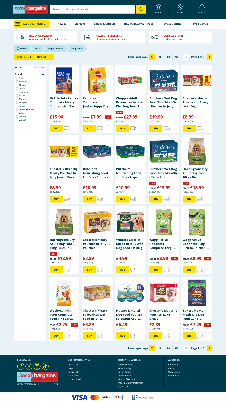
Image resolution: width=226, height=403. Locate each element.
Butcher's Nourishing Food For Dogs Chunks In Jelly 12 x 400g (95, 173)
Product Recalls (75, 379)
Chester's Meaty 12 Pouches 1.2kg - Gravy (163, 315)
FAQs (70, 368)
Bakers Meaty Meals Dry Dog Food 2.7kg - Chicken (193, 315)
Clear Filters (39, 67)
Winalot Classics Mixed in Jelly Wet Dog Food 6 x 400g (129, 244)
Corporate (173, 364)
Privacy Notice (125, 372)
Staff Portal (173, 375)
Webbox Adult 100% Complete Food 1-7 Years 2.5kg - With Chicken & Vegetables (61, 315)
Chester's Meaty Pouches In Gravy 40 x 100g (195, 102)
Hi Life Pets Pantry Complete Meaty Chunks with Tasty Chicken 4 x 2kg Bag (64, 102)
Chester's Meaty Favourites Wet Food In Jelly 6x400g (95, 315)
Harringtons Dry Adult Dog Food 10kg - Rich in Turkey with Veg (195, 173)
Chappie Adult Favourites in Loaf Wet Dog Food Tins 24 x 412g (130, 102)
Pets (37, 48)
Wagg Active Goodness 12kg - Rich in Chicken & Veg (196, 244)
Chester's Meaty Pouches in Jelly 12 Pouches (96, 244)
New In (62, 23)
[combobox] (98, 9)
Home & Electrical (172, 23)
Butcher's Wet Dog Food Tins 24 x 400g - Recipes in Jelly (163, 102)
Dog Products (55, 48)
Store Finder (73, 375)
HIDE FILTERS (24, 57)
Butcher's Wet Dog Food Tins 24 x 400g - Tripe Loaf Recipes (163, 173)
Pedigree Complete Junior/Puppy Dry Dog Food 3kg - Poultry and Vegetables (95, 102)
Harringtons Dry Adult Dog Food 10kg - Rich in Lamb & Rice (62, 244)
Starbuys (80, 23)
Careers (171, 368)
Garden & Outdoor (104, 23)
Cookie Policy (124, 375)
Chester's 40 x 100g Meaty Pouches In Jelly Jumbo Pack (64, 173)
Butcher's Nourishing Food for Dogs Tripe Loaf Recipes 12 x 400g (128, 173)
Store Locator (174, 372)
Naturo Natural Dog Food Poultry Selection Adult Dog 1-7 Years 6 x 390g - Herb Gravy (129, 315)
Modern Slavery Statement (130, 382)
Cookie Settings (75, 372)
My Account (123, 386)
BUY (56, 128)
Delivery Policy (125, 364)
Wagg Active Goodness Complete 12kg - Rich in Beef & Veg (163, 244)
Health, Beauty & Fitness (138, 23)
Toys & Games (199, 23)
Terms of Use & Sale (128, 379)
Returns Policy (124, 368)
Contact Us (73, 364)
